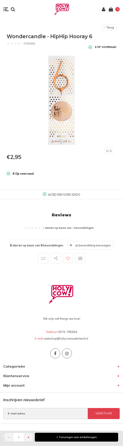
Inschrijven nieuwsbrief (24, 399)
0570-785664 (67, 332)
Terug (109, 27)
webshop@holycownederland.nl (66, 338)
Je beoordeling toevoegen (93, 245)
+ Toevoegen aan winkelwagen (76, 437)
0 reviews (29, 43)
